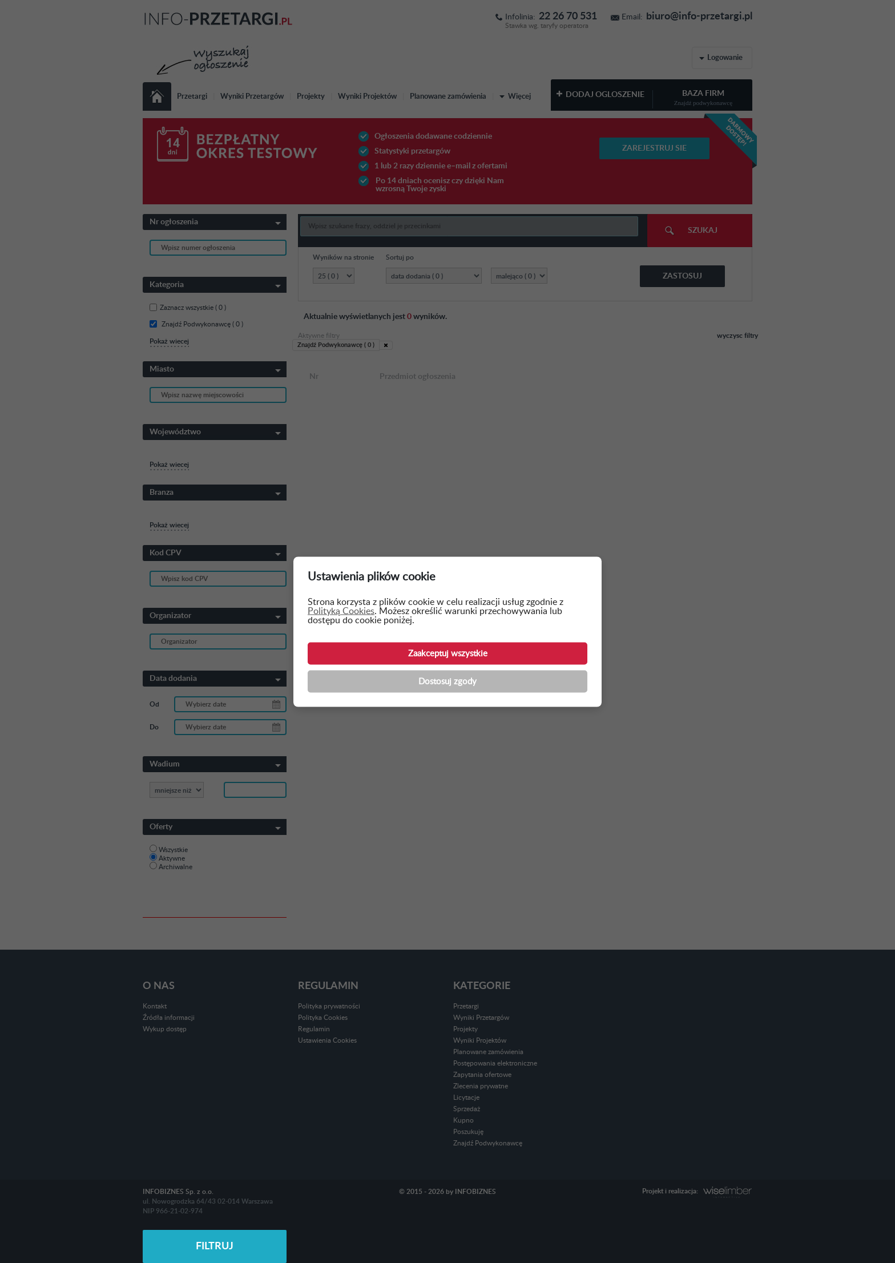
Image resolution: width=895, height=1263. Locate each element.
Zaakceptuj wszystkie (447, 653)
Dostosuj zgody (447, 681)
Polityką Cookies (341, 610)
